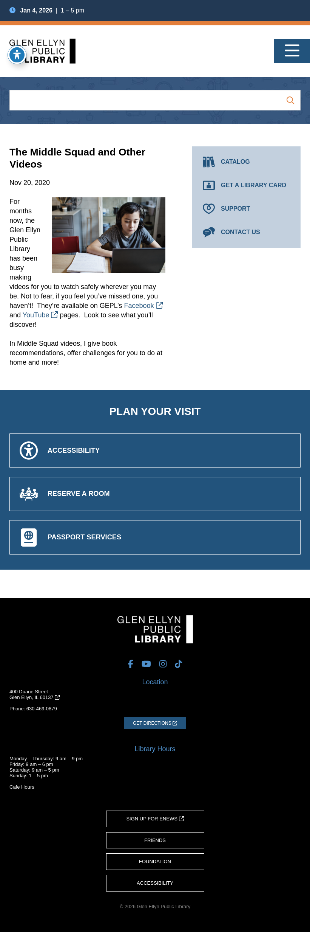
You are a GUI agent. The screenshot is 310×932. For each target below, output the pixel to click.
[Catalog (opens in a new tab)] (246, 162)
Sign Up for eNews (155, 819)
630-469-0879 (41, 708)
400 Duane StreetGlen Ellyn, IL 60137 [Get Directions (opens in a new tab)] (34, 694)
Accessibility (155, 883)
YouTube (40, 315)
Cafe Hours (21, 787)
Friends (155, 840)
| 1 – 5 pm (46, 10)
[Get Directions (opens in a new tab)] (155, 723)
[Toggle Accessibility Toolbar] (17, 55)
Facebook (143, 305)
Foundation (155, 861)
